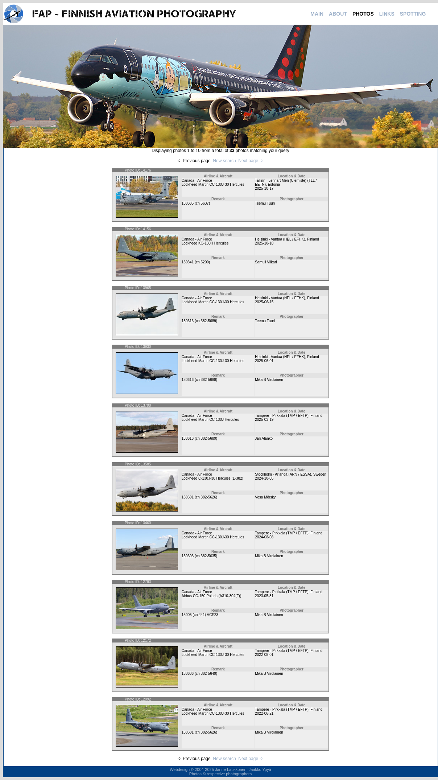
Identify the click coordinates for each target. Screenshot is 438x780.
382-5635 (208, 556)
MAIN (316, 14)
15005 (187, 615)
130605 (188, 203)
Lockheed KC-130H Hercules (205, 243)
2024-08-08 (264, 537)
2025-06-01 (264, 361)
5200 (205, 262)
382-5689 (208, 321)
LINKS (386, 14)
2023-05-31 (264, 596)
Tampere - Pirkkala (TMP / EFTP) (282, 416)
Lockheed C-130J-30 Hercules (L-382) (212, 478)
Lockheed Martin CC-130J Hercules (210, 420)
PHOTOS (363, 14)
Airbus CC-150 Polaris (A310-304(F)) (211, 596)
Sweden (319, 474)
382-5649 (208, 674)
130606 (188, 674)
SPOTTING (413, 14)
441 (202, 615)
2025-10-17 (264, 188)
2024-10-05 (264, 478)
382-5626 (208, 497)
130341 (188, 262)
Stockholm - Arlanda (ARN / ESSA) (283, 474)
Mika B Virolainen (269, 380)
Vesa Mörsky (265, 497)
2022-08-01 (264, 655)
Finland (313, 239)
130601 (188, 497)
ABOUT (338, 14)
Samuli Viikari (266, 262)
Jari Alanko (264, 438)
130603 (188, 556)
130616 (188, 321)
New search (224, 160)
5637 (205, 203)
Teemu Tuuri (265, 203)
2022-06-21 (264, 713)
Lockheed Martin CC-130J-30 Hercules (213, 184)
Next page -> (250, 160)
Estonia (274, 184)
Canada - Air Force (197, 180)
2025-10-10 (264, 243)
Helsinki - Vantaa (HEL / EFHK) (280, 239)
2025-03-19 (264, 420)
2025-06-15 (264, 302)
